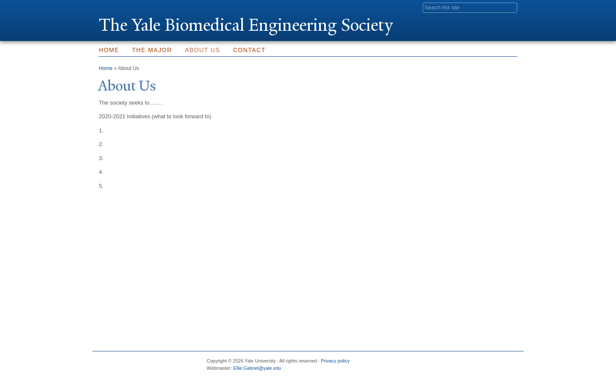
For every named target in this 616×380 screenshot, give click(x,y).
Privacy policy (335, 360)
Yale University (123, 7)
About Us (202, 50)
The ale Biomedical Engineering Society (246, 25)
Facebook (427, 364)
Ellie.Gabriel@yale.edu (257, 368)
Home (109, 50)
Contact (249, 50)
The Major (152, 50)
